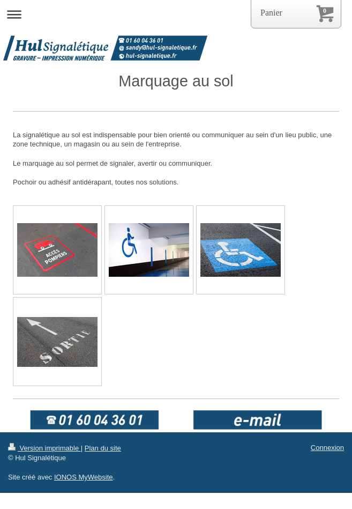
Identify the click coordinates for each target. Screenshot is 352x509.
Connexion (327, 448)
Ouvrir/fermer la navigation (176, 14)
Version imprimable (44, 448)
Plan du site (103, 448)
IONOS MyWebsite (83, 477)
